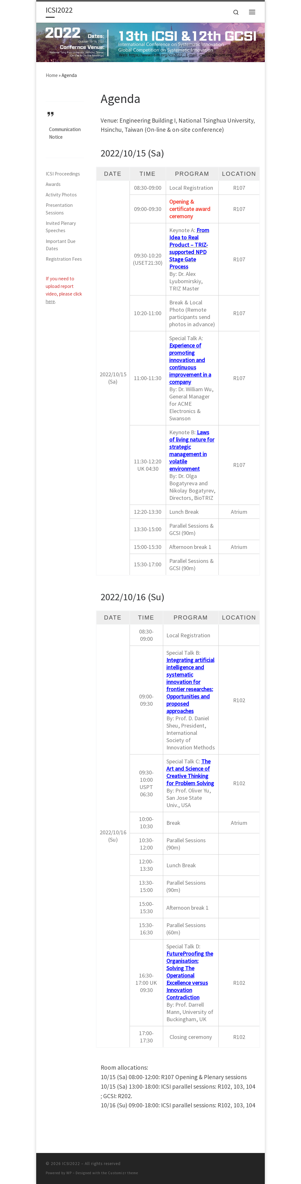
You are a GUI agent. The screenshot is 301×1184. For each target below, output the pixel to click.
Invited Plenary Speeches (61, 227)
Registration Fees (64, 259)
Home (52, 75)
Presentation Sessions (59, 209)
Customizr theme (123, 1173)
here (50, 301)
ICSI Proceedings (63, 174)
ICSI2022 (71, 1163)
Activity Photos (61, 195)
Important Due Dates (61, 245)
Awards (53, 184)
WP (69, 1173)
